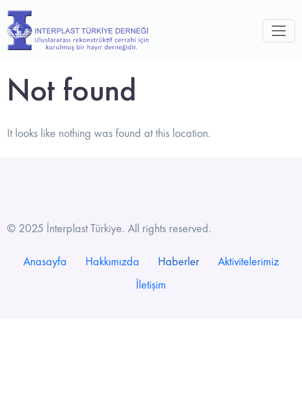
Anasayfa (45, 261)
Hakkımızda (112, 261)
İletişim (151, 284)
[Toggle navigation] (279, 30)
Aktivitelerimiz (248, 261)
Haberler (178, 261)
